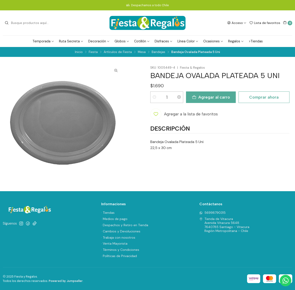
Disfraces (164, 41)
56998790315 (212, 213)
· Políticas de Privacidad (119, 256)
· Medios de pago (114, 219)
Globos (122, 41)
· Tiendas (108, 213)
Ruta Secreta (71, 41)
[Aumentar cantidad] (179, 97)
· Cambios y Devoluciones (120, 231)
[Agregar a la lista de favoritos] (184, 114)
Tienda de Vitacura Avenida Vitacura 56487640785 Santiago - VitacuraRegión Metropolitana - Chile (224, 225)
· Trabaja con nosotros (118, 237)
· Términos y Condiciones (120, 250)
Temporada (43, 41)
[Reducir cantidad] (154, 97)
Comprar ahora (264, 97)
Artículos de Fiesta (118, 52)
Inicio (79, 52)
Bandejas (158, 52)
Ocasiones (213, 41)
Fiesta (93, 52)
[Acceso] (237, 23)
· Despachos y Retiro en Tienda (124, 225)
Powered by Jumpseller (66, 281)
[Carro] (287, 23)
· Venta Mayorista (114, 243)
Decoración (99, 41)
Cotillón (142, 41)
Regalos (236, 41)
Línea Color (187, 41)
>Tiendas (256, 41)
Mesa (142, 52)
